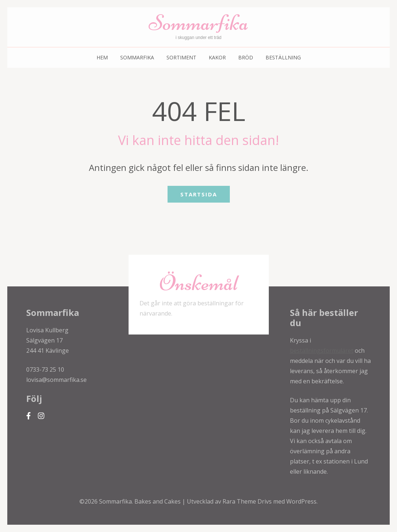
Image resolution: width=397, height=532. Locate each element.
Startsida (198, 194)
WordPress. (302, 501)
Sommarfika (198, 22)
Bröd (245, 57)
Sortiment (181, 57)
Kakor (217, 57)
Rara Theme (240, 501)
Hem (102, 57)
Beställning (283, 57)
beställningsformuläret (321, 351)
